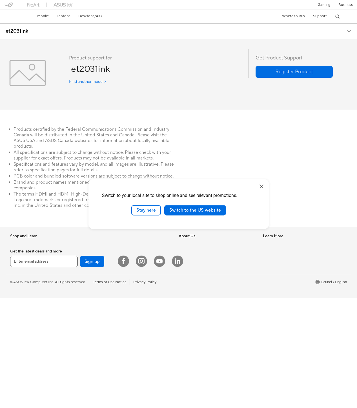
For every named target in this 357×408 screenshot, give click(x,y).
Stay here (146, 210)
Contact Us (272, 278)
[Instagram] (141, 371)
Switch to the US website (195, 210)
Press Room (189, 278)
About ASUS (189, 244)
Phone (15, 253)
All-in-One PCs (105, 278)
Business (345, 5)
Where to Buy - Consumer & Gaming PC (212, 303)
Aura (183, 346)
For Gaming (103, 261)
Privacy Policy (145, 392)
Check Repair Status (280, 252)
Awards (185, 261)
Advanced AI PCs (193, 312)
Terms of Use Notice (110, 392)
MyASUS (270, 329)
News (183, 252)
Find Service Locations (282, 261)
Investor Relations (194, 269)
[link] (14, 17)
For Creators (104, 244)
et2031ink (17, 31)
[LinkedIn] (177, 371)
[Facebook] (123, 371)
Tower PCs (102, 287)
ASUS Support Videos (281, 320)
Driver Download (277, 244)
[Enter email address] (44, 371)
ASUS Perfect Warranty (282, 303)
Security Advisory (277, 286)
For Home (18, 270)
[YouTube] (159, 371)
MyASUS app (274, 312)
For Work (18, 278)
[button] (324, 5)
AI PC (183, 295)
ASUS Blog (188, 329)
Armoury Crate (191, 337)
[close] (261, 186)
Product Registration (280, 269)
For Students (104, 252)
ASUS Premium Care (280, 295)
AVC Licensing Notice (197, 320)
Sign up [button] (92, 371)
